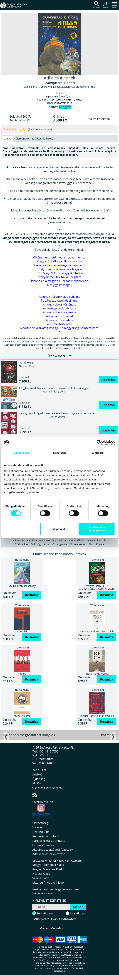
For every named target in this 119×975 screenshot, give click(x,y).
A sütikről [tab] (98, 452)
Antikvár (38, 774)
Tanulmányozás (97, 540)
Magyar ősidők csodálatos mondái (59, 261)
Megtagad (59, 529)
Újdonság (38, 779)
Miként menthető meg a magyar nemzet (59, 257)
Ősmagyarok (59, 544)
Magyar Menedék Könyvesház (13, 7)
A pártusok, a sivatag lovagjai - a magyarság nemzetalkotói (59, 328)
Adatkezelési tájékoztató (48, 854)
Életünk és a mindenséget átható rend (59, 265)
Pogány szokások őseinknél (59, 300)
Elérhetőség (40, 823)
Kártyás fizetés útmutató (48, 841)
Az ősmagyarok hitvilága (59, 308)
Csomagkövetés (43, 845)
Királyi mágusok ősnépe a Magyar (59, 269)
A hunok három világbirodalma (59, 297)
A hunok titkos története (59, 304)
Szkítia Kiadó (40, 878)
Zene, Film (39, 770)
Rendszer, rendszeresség (41, 540)
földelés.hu (59, 970)
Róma (62, 540)
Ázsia (46, 544)
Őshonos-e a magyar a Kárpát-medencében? (59, 281)
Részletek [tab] (59, 452)
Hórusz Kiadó (41, 874)
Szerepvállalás (77, 540)
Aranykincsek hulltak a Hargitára (59, 277)
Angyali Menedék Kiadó (48, 869)
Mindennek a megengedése (97, 529)
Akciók (36, 783)
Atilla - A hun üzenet (59, 316)
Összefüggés (96, 544)
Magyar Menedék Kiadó (48, 865)
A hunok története (59, 324)
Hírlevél (37, 827)
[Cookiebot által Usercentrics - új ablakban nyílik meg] (99, 442)
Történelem (22, 544)
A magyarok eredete (59, 320)
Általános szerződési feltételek (52, 850)
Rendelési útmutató (45, 836)
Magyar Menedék (51, 928)
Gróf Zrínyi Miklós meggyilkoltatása (59, 273)
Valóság (36, 544)
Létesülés (18, 540)
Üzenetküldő (40, 832)
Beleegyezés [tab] (21, 452)
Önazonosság (78, 544)
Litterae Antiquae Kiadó (48, 883)
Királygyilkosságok (59, 285)
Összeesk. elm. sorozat (47, 788)
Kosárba (108, 379)
